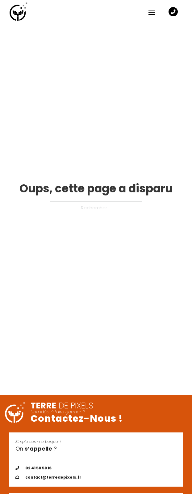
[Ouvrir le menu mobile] (151, 12)
